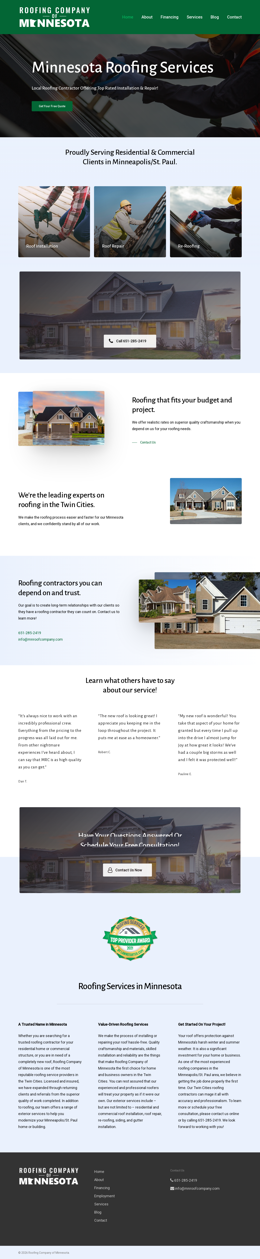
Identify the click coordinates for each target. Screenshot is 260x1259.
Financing (170, 17)
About (147, 17)
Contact (234, 17)
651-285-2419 (183, 1180)
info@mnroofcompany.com (195, 1188)
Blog (215, 17)
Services (195, 17)
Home (127, 17)
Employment (104, 1196)
